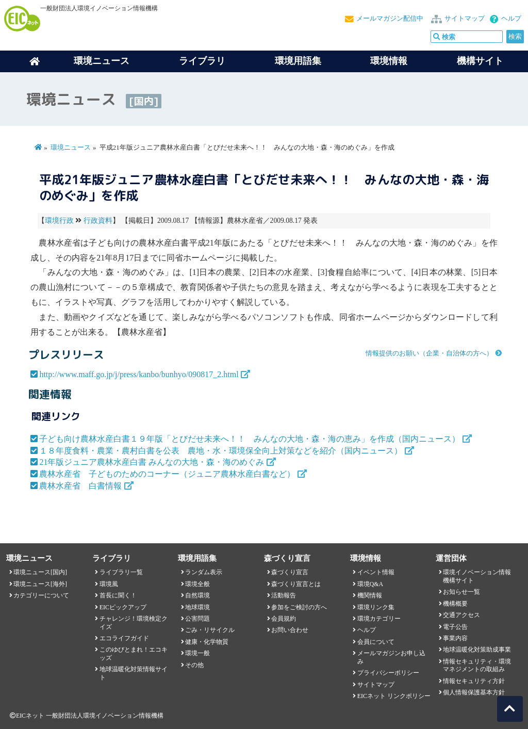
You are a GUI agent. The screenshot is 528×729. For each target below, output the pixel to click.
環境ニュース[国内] (40, 572)
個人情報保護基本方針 (474, 692)
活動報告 (283, 595)
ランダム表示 (203, 572)
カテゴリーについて (41, 595)
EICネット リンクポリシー (394, 696)
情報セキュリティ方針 (474, 681)
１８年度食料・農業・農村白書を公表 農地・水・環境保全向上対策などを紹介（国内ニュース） (220, 450)
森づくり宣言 (289, 572)
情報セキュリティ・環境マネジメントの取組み (477, 665)
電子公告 (455, 626)
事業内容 (455, 638)
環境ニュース (71, 147)
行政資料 (98, 220)
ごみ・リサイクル (210, 630)
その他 (194, 665)
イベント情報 (375, 572)
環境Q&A (370, 584)
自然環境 (197, 595)
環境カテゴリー (379, 618)
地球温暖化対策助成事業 (477, 649)
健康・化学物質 (206, 641)
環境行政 (59, 220)
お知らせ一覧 (461, 591)
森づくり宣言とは (296, 584)
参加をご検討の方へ (299, 607)
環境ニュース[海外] (40, 584)
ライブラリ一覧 (121, 572)
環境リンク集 (375, 607)
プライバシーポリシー (388, 672)
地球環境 (197, 607)
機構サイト (480, 61)
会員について (375, 641)
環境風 (109, 584)
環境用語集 (298, 61)
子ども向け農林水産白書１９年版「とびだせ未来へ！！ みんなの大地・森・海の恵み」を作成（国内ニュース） (249, 438)
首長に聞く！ (118, 595)
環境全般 (197, 584)
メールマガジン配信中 (389, 18)
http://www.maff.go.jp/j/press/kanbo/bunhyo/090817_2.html (138, 374)
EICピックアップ (123, 607)
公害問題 (197, 618)
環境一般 (197, 653)
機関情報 (369, 595)
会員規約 (283, 618)
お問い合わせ (289, 630)
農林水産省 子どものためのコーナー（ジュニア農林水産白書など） (167, 473)
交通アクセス (461, 615)
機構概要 (455, 603)
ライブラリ (202, 61)
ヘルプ (511, 18)
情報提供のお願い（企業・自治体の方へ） (429, 353)
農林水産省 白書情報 (80, 485)
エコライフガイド (124, 638)
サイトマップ (464, 18)
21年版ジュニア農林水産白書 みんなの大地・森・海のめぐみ (151, 462)
